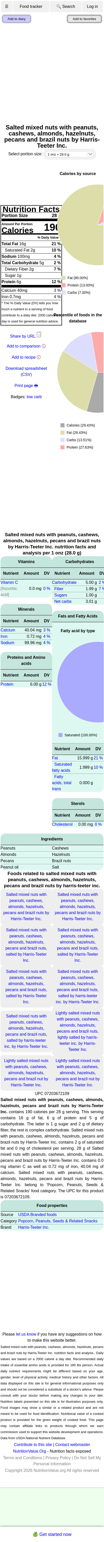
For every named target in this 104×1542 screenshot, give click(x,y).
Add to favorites (84, 19)
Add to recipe (23, 357)
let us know (26, 1334)
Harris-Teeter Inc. (33, 1227)
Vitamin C (9, 582)
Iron (4, 636)
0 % (46, 588)
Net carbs (62, 601)
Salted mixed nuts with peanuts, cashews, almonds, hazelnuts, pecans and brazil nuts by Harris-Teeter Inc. (26, 906)
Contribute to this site (33, 1444)
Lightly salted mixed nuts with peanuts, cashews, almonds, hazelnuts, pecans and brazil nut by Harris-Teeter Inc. (26, 1072)
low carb (34, 397)
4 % (46, 636)
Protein (7, 684)
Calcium (8, 630)
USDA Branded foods (37, 1214)
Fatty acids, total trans (61, 783)
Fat (55, 758)
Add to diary (17, 19)
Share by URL (26, 336)
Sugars (60, 595)
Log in (92, 6)
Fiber (58, 589)
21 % (98, 758)
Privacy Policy (58, 1458)
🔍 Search (65, 6)
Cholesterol (62, 824)
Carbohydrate (64, 582)
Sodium (7, 643)
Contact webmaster (72, 1444)
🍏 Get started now (51, 1534)
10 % (98, 767)
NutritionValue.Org (29, 1451)
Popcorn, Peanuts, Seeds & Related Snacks (57, 1221)
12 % (46, 684)
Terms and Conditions (22, 1458)
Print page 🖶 (26, 385)
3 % (46, 630)
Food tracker (31, 6)
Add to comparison (23, 346)
